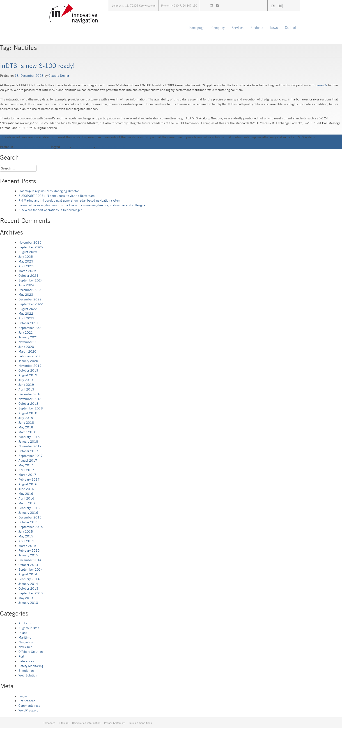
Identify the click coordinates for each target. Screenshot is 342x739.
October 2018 (28, 403)
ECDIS (65, 147)
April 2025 (26, 266)
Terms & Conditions (140, 723)
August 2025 (27, 252)
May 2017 (25, 465)
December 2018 (29, 394)
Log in (22, 696)
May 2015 (25, 536)
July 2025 (25, 256)
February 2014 (29, 579)
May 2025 (25, 261)
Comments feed (29, 705)
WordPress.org (28, 710)
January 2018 (28, 441)
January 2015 (28, 555)
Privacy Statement (114, 723)
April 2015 (26, 541)
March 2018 (27, 432)
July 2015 (25, 531)
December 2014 (29, 560)
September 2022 (30, 304)
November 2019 (29, 365)
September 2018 (30, 408)
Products (257, 27)
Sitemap (64, 723)
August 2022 (27, 309)
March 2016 (27, 503)
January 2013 (28, 602)
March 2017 (27, 474)
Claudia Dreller (58, 75)
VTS (122, 147)
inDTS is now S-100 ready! (37, 65)
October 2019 (28, 370)
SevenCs (321, 85)
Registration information (86, 723)
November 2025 (29, 242)
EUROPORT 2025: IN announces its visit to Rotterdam (56, 196)
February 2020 (29, 356)
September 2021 (30, 328)
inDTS (76, 147)
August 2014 (27, 574)
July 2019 (25, 380)
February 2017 (29, 479)
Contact (290, 27)
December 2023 (29, 290)
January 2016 (28, 512)
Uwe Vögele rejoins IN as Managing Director (48, 191)
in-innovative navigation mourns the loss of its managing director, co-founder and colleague (81, 205)
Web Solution (27, 675)
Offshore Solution (30, 651)
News (274, 27)
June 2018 (26, 422)
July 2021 (25, 332)
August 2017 (27, 460)
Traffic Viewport (106, 147)
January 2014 (28, 584)
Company (218, 27)
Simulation (26, 670)
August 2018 (27, 413)
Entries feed (26, 701)
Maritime (24, 637)
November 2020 (29, 342)
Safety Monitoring (30, 666)
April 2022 (26, 318)
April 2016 (26, 498)
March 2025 (27, 271)
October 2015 (28, 522)
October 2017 (28, 451)
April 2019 (26, 389)
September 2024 (30, 280)
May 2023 (25, 294)
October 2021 (28, 323)
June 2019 (26, 384)
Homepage (196, 27)
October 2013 (28, 588)
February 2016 (29, 508)
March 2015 (27, 546)
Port (21, 656)
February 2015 (29, 550)
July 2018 (25, 418)
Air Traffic (25, 623)
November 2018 (29, 399)
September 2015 (30, 527)
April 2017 (26, 470)
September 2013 (30, 593)
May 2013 (25, 598)
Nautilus (88, 147)
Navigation (25, 642)
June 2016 (26, 489)
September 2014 (30, 569)
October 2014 (28, 565)
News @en (43, 147)
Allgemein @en (24, 147)
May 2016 (25, 493)
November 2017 (29, 446)
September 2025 (30, 247)
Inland (23, 632)
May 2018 (25, 427)
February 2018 (29, 437)
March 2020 (27, 351)
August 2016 (27, 484)
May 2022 (25, 313)
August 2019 (27, 375)
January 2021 (28, 337)
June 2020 (26, 347)
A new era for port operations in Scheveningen (50, 210)
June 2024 (26, 285)
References (26, 661)
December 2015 (29, 517)
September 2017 (30, 456)
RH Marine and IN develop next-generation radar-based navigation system (69, 200)
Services (237, 27)
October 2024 (28, 275)
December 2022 (29, 299)
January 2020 (28, 361)
